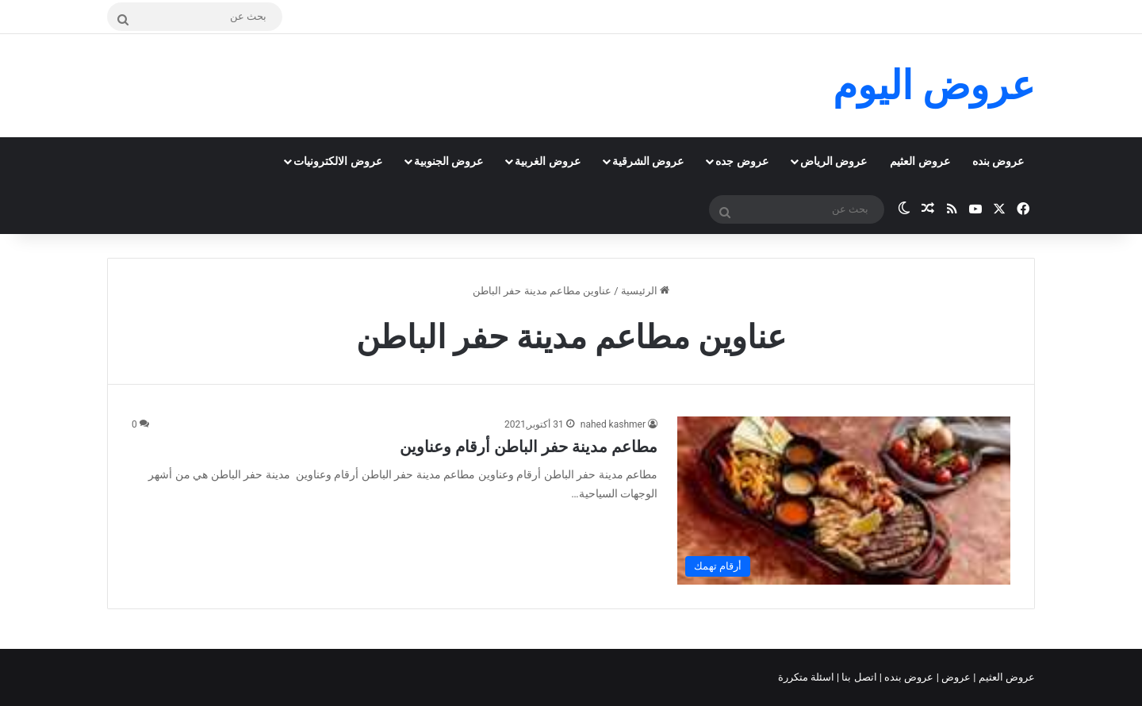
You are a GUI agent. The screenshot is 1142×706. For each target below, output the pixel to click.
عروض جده (741, 161)
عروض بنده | (908, 677)
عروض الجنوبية (448, 161)
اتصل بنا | (858, 677)
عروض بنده (998, 161)
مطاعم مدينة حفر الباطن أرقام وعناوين (528, 446)
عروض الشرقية (648, 161)
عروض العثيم (919, 161)
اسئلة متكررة (807, 677)
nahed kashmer (613, 424)
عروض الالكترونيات (337, 161)
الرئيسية (645, 291)
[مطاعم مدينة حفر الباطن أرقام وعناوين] (843, 500)
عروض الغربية (547, 161)
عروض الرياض (833, 161)
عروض (956, 677)
